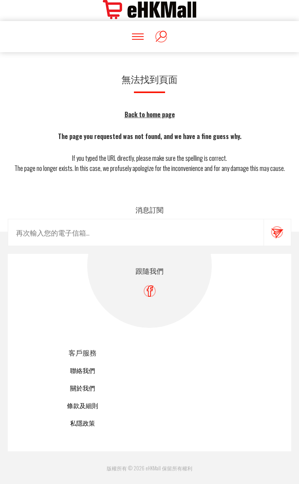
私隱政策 (82, 423)
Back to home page (150, 114)
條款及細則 (82, 405)
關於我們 (82, 387)
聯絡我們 (82, 370)
